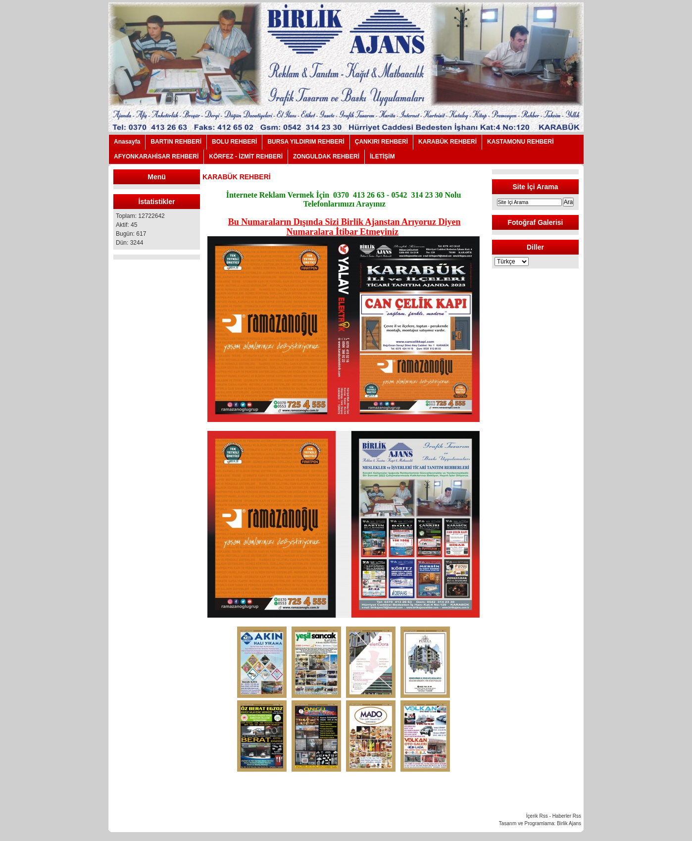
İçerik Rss (537, 816)
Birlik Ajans (569, 823)
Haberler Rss (566, 816)
